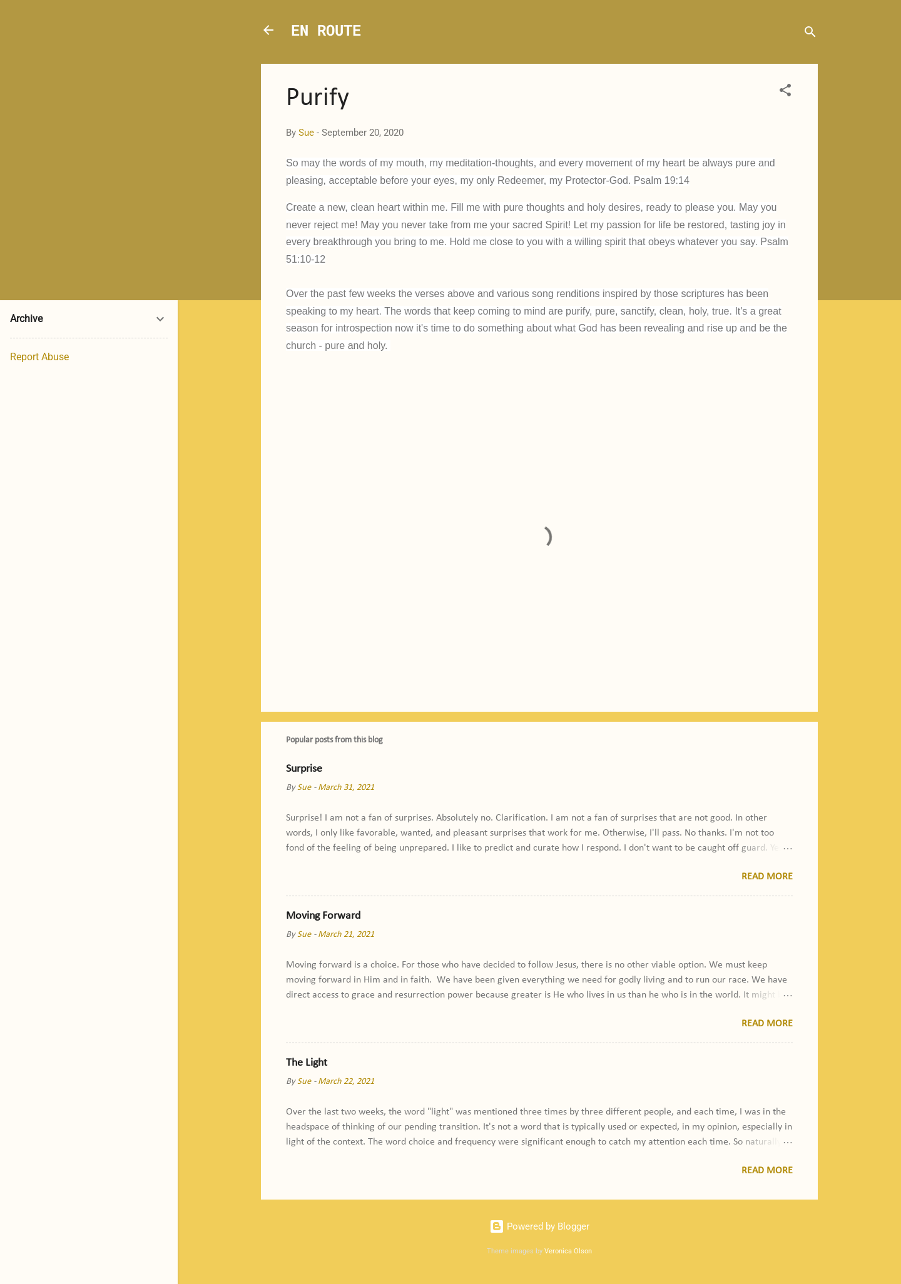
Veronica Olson (568, 1251)
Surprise (304, 769)
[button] (785, 92)
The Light (306, 1063)
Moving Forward (323, 916)
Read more (767, 877)
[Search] (810, 34)
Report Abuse (39, 357)
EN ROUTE (326, 30)
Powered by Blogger (539, 1226)
